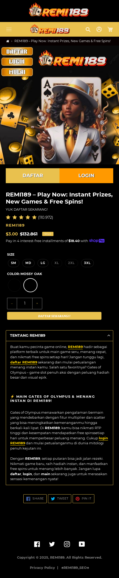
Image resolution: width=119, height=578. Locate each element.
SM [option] (13, 263)
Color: (24, 274)
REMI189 (75, 347)
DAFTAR (33, 175)
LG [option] (43, 263)
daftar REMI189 (23, 362)
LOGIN (86, 175)
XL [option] (57, 263)
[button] (8, 29)
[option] (14, 285)
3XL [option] (87, 263)
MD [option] (28, 263)
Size (10, 254)
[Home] (7, 41)
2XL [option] (71, 263)
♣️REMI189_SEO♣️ (75, 568)
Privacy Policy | (45, 568)
